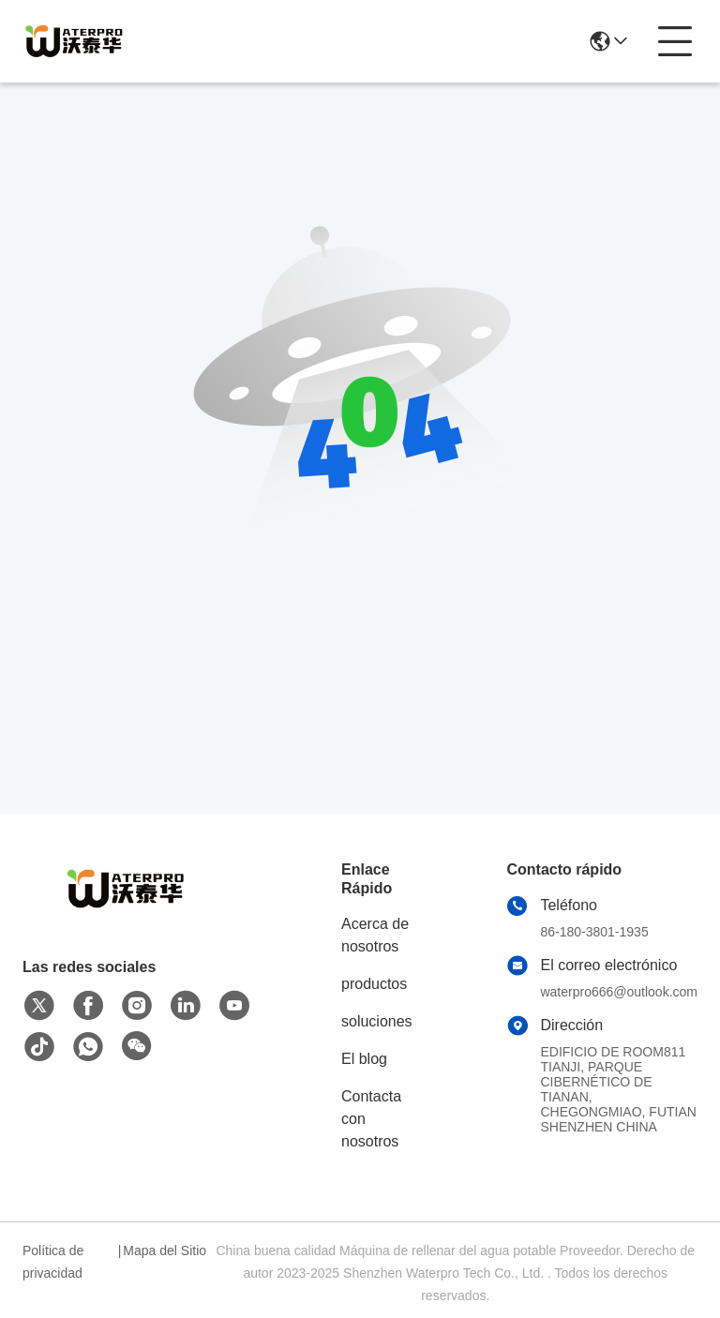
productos (374, 984)
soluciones (376, 1021)
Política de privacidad (52, 1262)
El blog (364, 1059)
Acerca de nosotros (375, 935)
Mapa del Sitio (164, 1250)
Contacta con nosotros (371, 1118)
